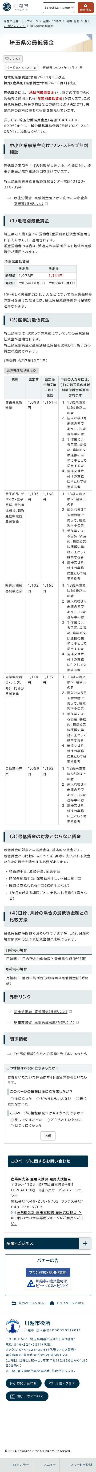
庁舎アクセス (65, 1383)
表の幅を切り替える (21, 370)
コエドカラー (20, 1464)
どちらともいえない (56, 1098)
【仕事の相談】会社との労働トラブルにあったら (50, 1054)
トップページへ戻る (70, 1303)
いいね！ (15, 58)
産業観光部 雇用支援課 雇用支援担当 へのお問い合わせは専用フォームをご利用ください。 (47, 1218)
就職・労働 (73, 21)
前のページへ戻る (31, 1303)
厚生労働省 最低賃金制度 (46, 1022)
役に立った (23, 1098)
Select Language (57, 7)
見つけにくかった (28, 1125)
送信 (48, 1135)
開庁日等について (30, 1396)
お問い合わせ (27, 1383)
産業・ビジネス (52, 21)
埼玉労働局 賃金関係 (43, 1011)
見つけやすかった (28, 1120)
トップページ (30, 21)
